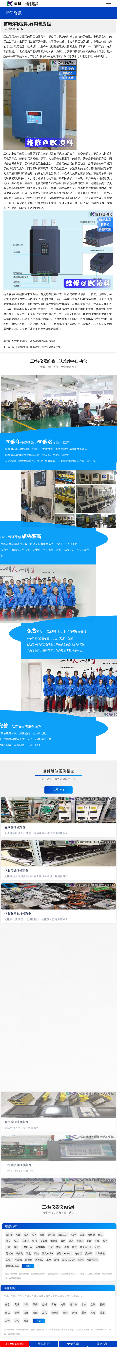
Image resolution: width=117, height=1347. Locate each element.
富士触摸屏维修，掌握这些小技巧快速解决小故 (36, 347)
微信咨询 (102, 1344)
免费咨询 (58, 789)
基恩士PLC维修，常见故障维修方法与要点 (34, 340)
